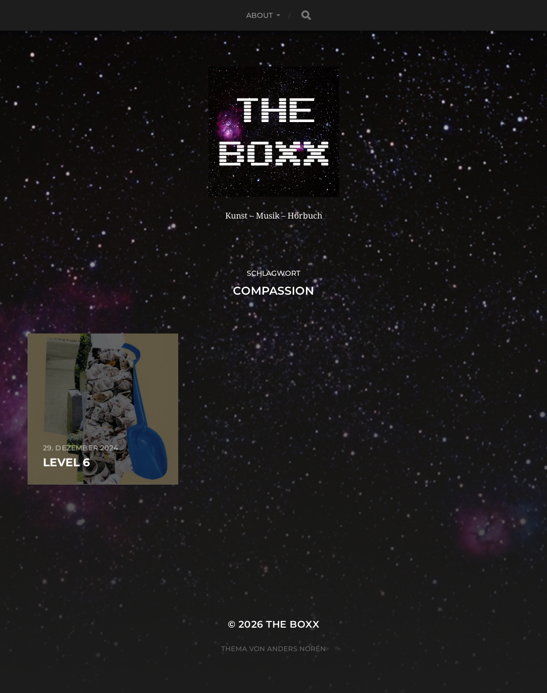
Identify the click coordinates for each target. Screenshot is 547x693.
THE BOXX (292, 624)
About (259, 15)
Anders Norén (296, 648)
